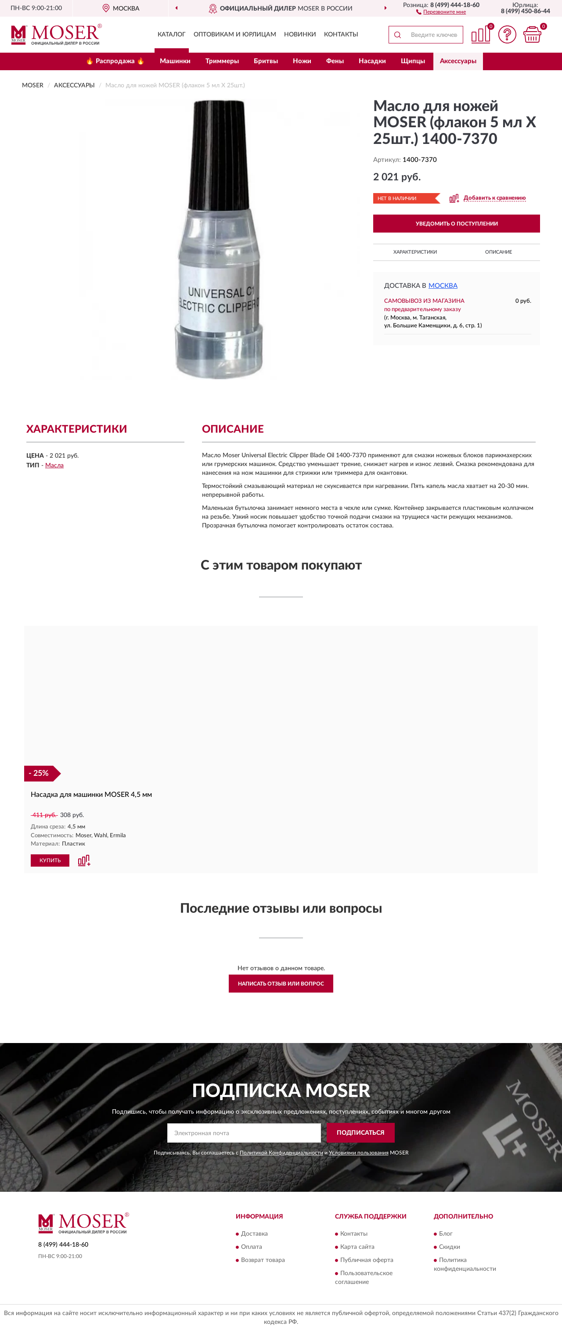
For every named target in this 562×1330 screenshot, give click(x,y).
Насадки (372, 61)
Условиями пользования (359, 1152)
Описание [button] (498, 252)
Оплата (251, 1247)
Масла (54, 465)
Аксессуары (458, 61)
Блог (446, 1233)
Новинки (300, 35)
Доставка (254, 1233)
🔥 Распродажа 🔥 (115, 61)
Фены (335, 61)
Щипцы (413, 61)
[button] (441, 11)
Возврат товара (263, 1260)
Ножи (302, 61)
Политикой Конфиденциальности (281, 1152)
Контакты (341, 35)
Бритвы (266, 61)
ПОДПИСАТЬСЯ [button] (361, 1132)
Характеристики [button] (415, 252)
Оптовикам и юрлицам (235, 35)
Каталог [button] (172, 35)
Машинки (175, 61)
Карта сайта (357, 1247)
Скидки (449, 1247)
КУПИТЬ (50, 860)
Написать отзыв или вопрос (281, 983)
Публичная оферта (366, 1260)
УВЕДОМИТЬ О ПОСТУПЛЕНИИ (457, 223)
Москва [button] (443, 286)
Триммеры (222, 61)
